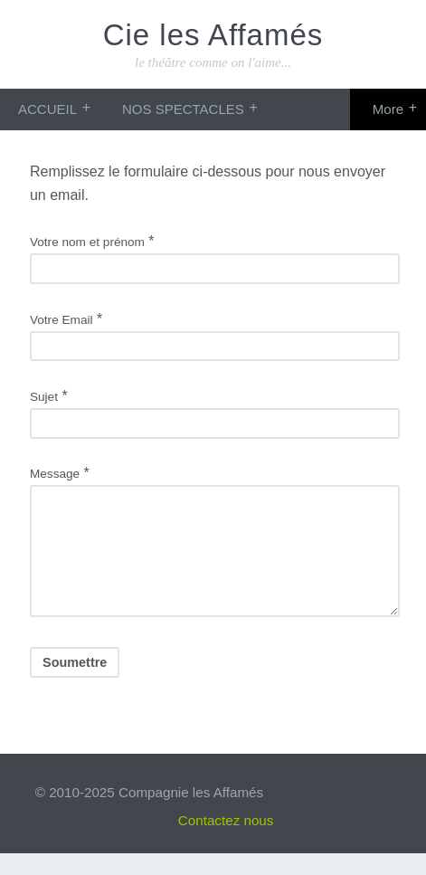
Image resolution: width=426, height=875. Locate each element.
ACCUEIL (47, 109)
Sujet (44, 397)
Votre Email (61, 320)
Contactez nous (226, 842)
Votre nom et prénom (87, 242)
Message (55, 473)
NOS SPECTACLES (183, 109)
